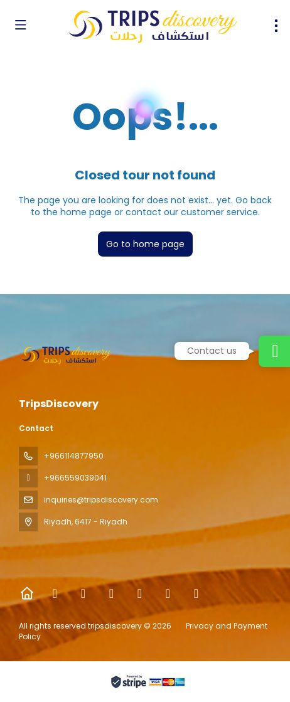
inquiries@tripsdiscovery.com (101, 499)
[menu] (276, 26)
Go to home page (145, 244)
